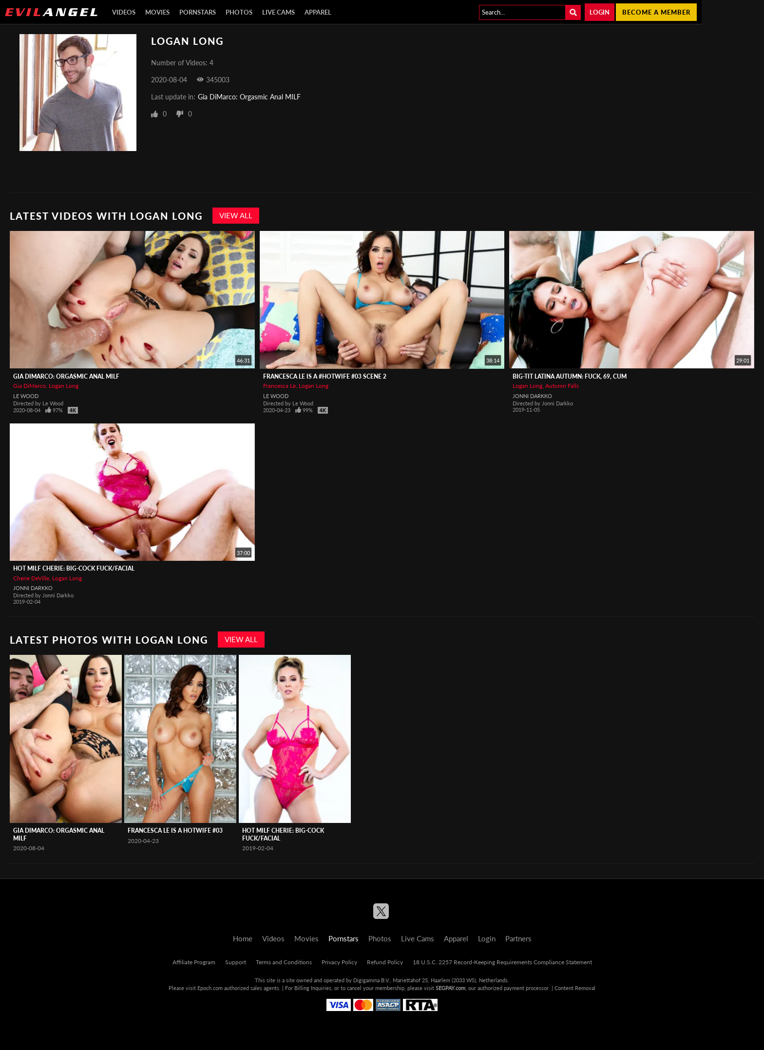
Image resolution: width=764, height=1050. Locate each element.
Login (600, 12)
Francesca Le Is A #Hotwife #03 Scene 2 (324, 376)
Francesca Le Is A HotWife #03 (175, 830)
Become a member (656, 12)
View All (235, 215)
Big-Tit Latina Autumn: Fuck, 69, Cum (570, 376)
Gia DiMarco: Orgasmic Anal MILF (249, 97)
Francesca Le (279, 385)
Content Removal (574, 988)
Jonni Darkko (532, 396)
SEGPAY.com (450, 988)
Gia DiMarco (29, 385)
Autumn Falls (562, 385)
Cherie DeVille (31, 578)
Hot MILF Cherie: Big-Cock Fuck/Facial (73, 568)
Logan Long (63, 385)
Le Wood (25, 396)
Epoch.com (210, 988)
